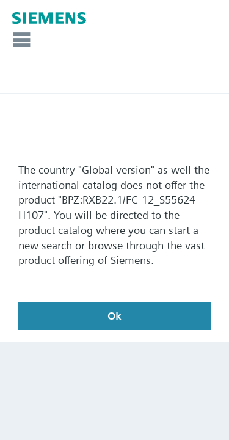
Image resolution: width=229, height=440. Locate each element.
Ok (114, 315)
